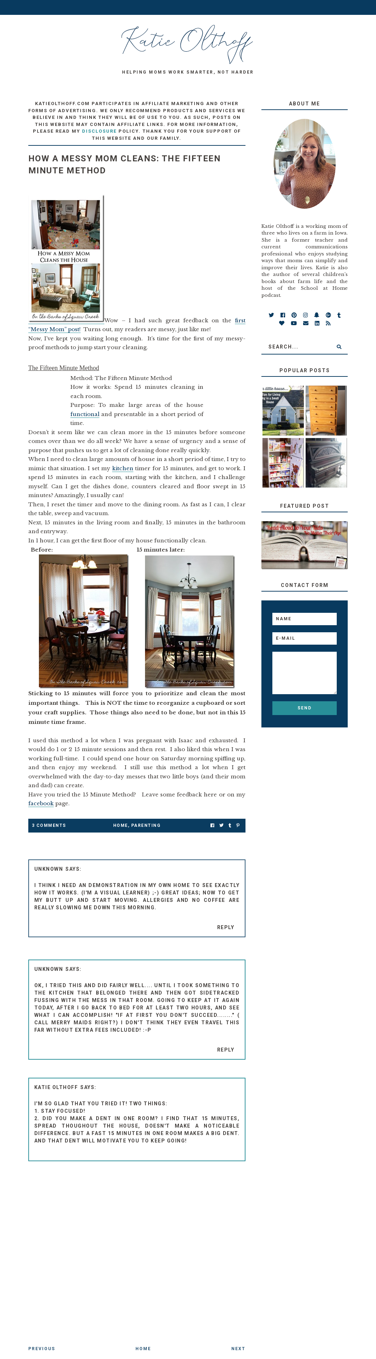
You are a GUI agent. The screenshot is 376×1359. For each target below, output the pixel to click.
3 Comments (49, 825)
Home (120, 825)
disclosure (99, 131)
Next (238, 1348)
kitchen (122, 468)
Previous (41, 1348)
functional (84, 414)
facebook (41, 803)
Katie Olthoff (56, 1087)
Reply (226, 927)
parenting (146, 825)
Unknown (48, 869)
